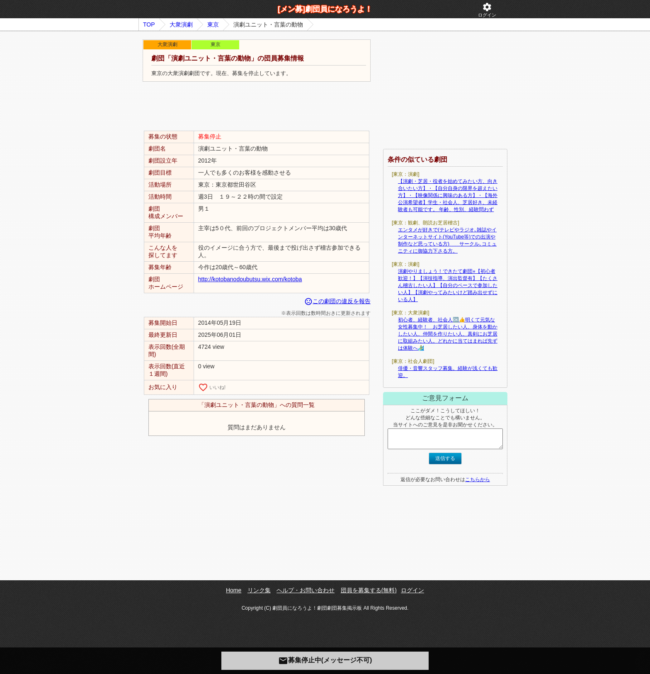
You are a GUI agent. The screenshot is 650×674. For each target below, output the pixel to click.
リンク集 (259, 590)
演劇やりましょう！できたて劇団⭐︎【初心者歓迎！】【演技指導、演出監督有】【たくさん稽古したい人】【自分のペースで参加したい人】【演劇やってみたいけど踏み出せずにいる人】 (447, 285)
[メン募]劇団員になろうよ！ (325, 9)
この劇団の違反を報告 (337, 301)
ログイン (487, 9)
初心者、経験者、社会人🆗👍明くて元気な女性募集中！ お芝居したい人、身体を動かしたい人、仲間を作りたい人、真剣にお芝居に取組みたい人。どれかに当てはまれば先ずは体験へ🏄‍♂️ (447, 334)
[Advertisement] (256, 106)
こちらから (477, 479)
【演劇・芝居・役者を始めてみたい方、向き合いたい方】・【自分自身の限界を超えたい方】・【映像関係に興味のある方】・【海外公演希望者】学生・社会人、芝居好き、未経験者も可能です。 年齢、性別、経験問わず (447, 195)
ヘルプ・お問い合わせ (305, 590)
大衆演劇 (181, 24)
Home (233, 590)
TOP (149, 24)
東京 (213, 24)
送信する (445, 458)
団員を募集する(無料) (369, 590)
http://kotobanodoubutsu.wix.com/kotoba (250, 279)
